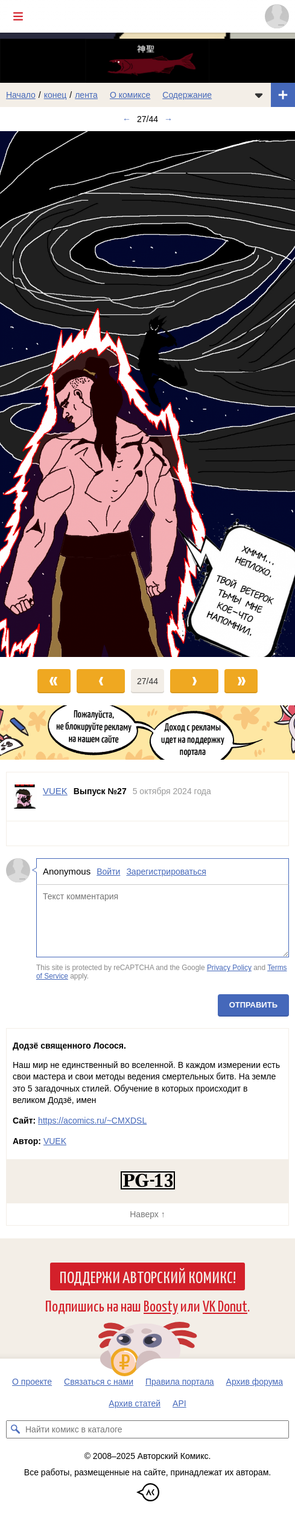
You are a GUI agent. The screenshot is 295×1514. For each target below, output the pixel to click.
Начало (21, 95)
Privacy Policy (229, 967)
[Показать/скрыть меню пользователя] (277, 16)
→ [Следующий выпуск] (168, 119)
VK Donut (225, 1305)
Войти (108, 871)
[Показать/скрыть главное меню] (18, 16)
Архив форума (254, 1381)
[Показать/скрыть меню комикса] (259, 95)
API (179, 1403)
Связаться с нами (98, 1381)
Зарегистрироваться (166, 871)
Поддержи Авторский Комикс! (147, 1276)
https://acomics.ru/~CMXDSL (92, 1120)
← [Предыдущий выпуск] (126, 119)
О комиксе (130, 95)
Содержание (187, 95)
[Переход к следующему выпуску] (147, 393)
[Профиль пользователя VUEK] (25, 796)
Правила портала (179, 1381)
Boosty (161, 1305)
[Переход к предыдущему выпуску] (37, 393)
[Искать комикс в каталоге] (15, 1429)
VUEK (54, 1141)
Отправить (253, 1004)
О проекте (32, 1381)
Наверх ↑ (147, 1214)
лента (86, 95)
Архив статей (134, 1403)
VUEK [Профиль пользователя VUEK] (55, 791)
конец (55, 95)
